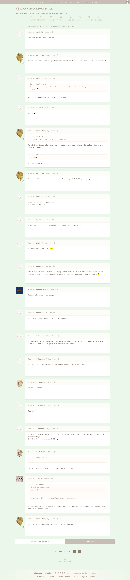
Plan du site (95, 2)
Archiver (80, 18)
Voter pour (61, 18)
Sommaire (31, 18)
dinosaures (57, 2)
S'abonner (51, 18)
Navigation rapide (65, 560)
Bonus (85, 2)
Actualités (44, 2)
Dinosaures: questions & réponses (59, 577)
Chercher (89, 18)
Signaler (98, 18)
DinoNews (33, 2)
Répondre (41, 18)
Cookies (92, 577)
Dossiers (68, 2)
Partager (71, 18)
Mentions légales (80, 577)
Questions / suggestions (43, 13)
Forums (32, 13)
